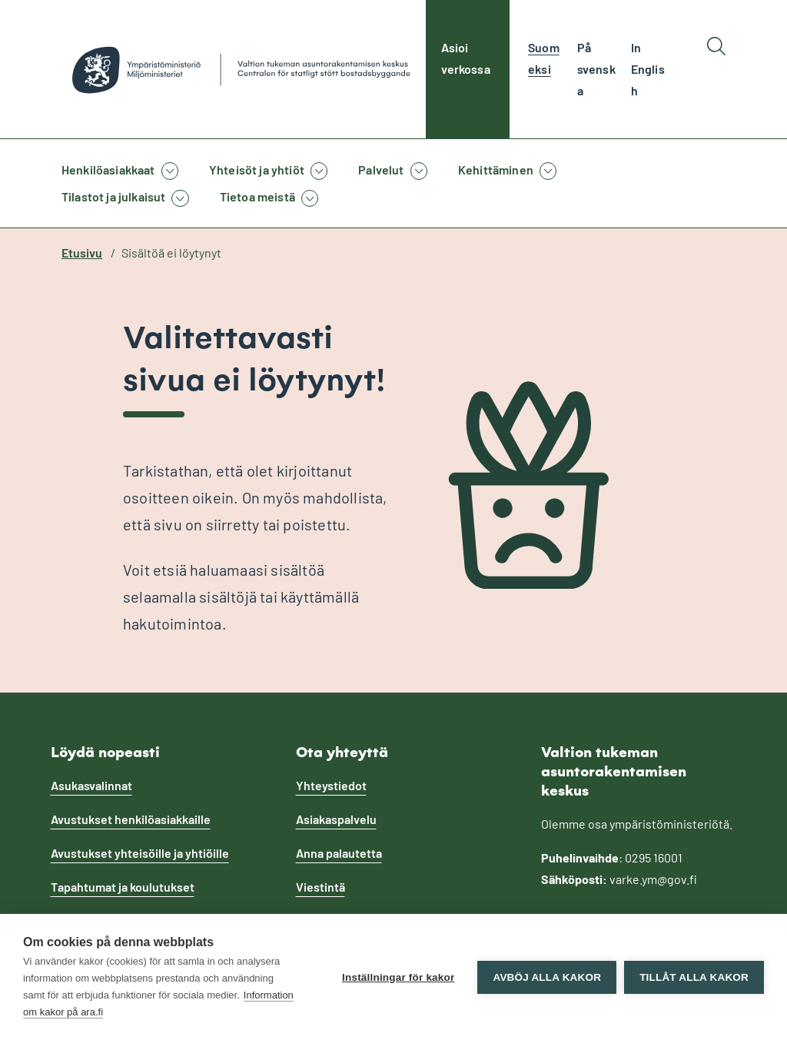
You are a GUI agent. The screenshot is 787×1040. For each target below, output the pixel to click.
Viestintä (320, 886)
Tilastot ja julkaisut (113, 196)
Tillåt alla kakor (694, 977)
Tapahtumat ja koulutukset (122, 886)
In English (648, 69)
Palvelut (380, 169)
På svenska (596, 69)
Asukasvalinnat (91, 785)
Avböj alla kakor (547, 977)
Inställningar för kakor (398, 977)
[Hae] (716, 69)
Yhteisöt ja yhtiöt (256, 169)
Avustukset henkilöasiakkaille (131, 819)
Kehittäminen (495, 169)
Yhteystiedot (331, 785)
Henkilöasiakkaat (108, 169)
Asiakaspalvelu (336, 819)
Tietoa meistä (257, 196)
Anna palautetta (339, 853)
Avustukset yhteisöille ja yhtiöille (140, 853)
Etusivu (81, 252)
